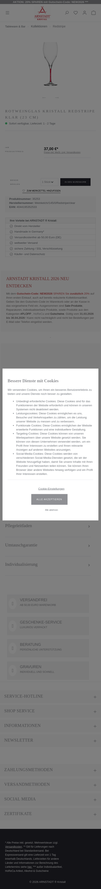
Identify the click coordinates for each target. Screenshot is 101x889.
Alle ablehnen (51, 510)
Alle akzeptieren (49, 499)
